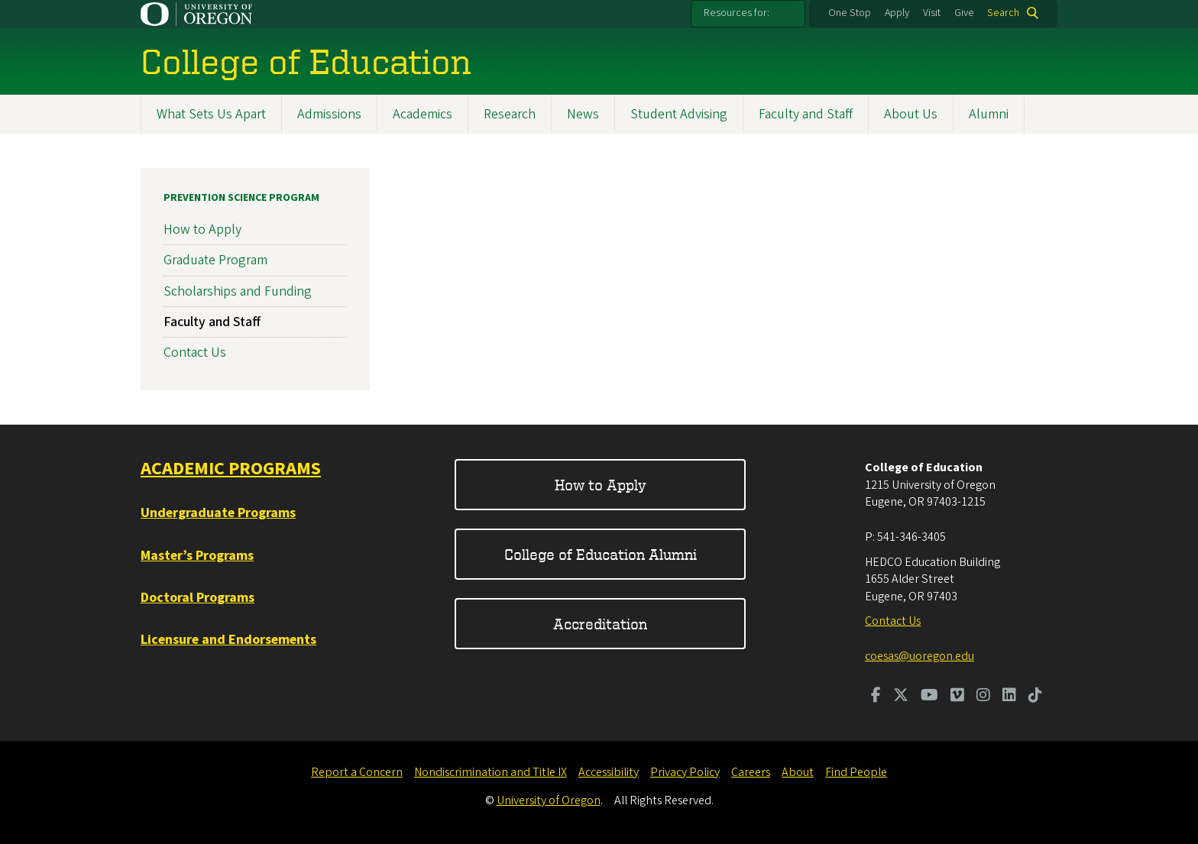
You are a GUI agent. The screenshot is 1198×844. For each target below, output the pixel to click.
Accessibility (608, 772)
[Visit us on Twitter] (901, 696)
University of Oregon (549, 800)
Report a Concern (357, 772)
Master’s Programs (197, 555)
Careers (750, 772)
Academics (422, 114)
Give (964, 13)
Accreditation (600, 623)
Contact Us (195, 352)
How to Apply (202, 229)
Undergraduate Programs (218, 512)
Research (510, 114)
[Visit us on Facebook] (876, 696)
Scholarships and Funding (238, 291)
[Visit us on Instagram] (983, 696)
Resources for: (736, 13)
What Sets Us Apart (211, 114)
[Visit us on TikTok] (1035, 696)
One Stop (849, 13)
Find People (856, 772)
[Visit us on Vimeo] (957, 696)
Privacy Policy (685, 772)
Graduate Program (215, 260)
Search (1003, 13)
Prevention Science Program (241, 197)
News (583, 114)
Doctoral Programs (197, 597)
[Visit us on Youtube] (929, 696)
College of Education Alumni (600, 554)
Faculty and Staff (806, 114)
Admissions (329, 114)
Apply (897, 13)
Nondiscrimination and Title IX (490, 772)
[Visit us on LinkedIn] (1009, 696)
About (798, 772)
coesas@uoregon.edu (919, 656)
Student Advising (678, 114)
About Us (910, 114)
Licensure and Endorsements (228, 639)
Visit (932, 13)
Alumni (989, 114)
